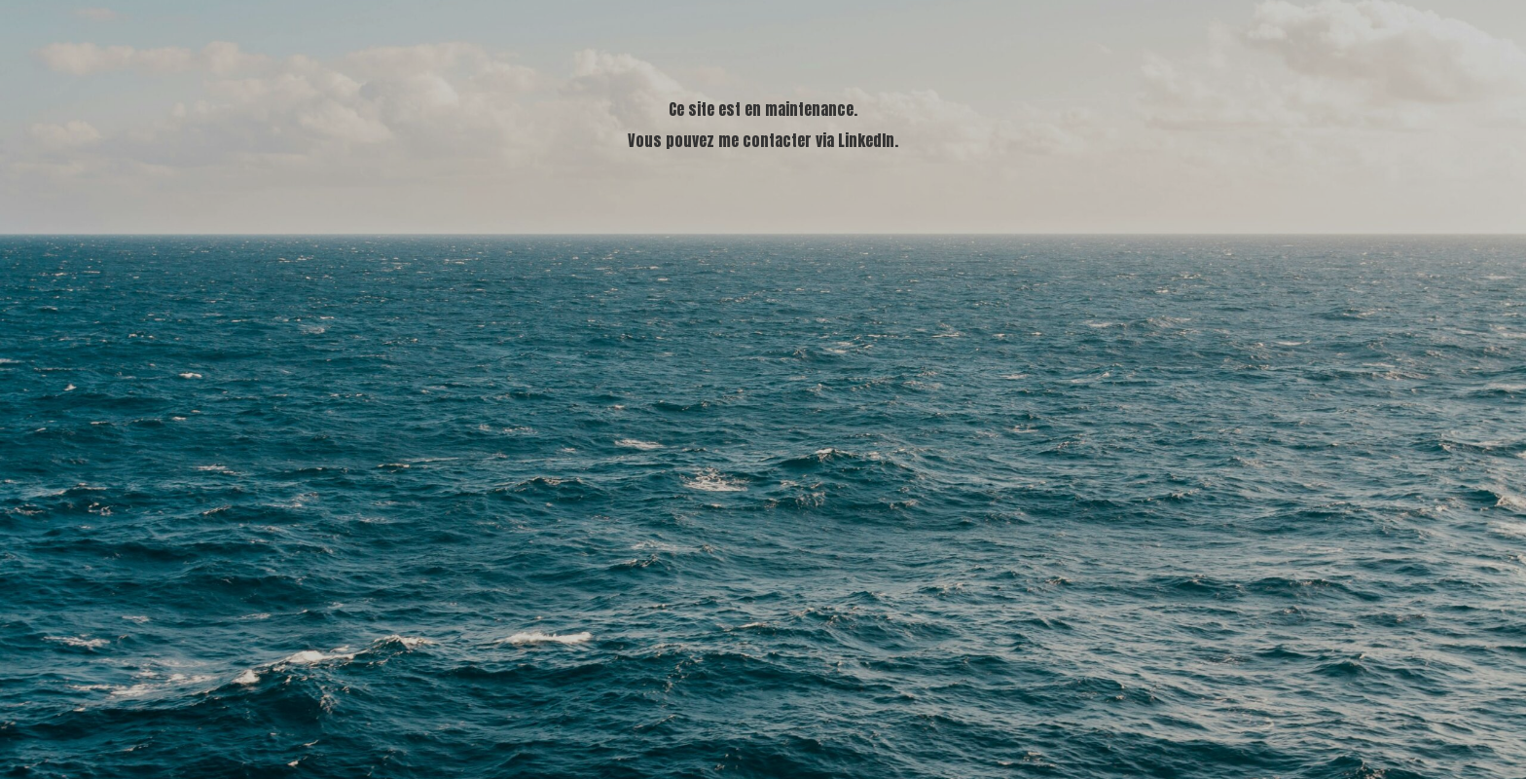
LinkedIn (866, 140)
